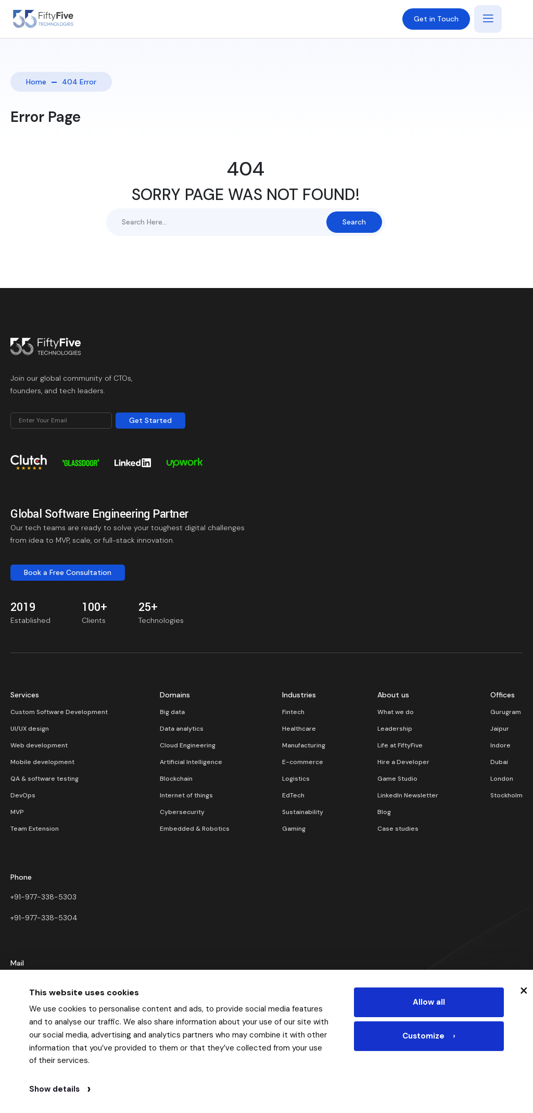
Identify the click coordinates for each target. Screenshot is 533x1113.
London (501, 779)
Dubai (499, 762)
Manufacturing (303, 745)
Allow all (429, 1002)
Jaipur (499, 729)
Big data (172, 712)
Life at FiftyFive (400, 745)
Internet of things (186, 795)
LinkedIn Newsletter (407, 795)
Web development (39, 745)
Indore (500, 745)
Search (354, 222)
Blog (384, 812)
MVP (17, 812)
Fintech (293, 712)
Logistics (296, 779)
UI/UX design (29, 729)
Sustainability (302, 812)
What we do (395, 712)
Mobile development (42, 762)
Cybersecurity (182, 812)
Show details (60, 1089)
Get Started (150, 420)
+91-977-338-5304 (44, 917)
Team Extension (34, 829)
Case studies (397, 829)
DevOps (22, 795)
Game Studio (397, 779)
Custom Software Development (59, 712)
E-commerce (302, 762)
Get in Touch (436, 18)
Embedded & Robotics (195, 829)
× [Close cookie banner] (524, 989)
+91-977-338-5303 (43, 897)
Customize (428, 1037)
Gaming (294, 829)
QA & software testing (44, 779)
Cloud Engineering (187, 745)
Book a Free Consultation (67, 572)
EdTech (293, 795)
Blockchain (176, 779)
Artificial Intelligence (191, 762)
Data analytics (182, 729)
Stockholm (506, 795)
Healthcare (299, 729)
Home (36, 81)
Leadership (394, 729)
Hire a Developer (403, 762)
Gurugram (505, 712)
